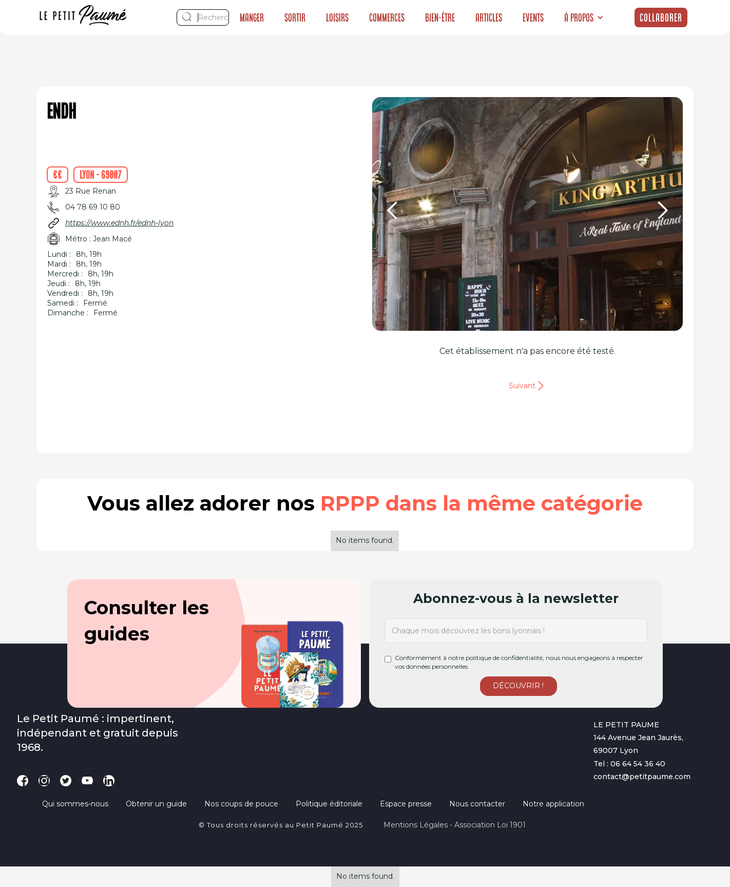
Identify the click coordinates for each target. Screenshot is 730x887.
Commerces (387, 17)
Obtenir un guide (156, 803)
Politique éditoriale (329, 803)
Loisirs (337, 17)
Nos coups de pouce (241, 803)
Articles (488, 17)
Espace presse (406, 803)
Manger (252, 17)
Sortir (294, 17)
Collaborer (661, 17)
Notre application (553, 803)
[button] (584, 17)
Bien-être (440, 17)
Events (533, 17)
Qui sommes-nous (75, 803)
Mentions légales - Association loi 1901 (454, 824)
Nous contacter (477, 803)
